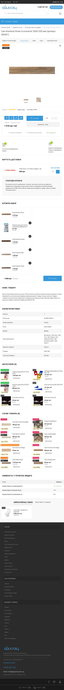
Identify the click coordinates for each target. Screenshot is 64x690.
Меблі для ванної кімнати (11, 544)
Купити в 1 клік (43, 125)
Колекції (6, 623)
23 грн (21, 401)
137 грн (53, 375)
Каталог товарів (9, 21)
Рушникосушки (8, 566)
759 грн (16, 425)
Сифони (6, 560)
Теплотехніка (7, 572)
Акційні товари (8, 596)
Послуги (6, 629)
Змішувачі (7, 551)
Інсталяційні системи (10, 532)
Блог (5, 635)
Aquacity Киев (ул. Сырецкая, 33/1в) (11, 490)
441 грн (53, 425)
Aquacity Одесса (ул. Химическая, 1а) (12, 494)
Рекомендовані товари (10, 593)
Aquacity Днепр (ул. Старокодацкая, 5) (12, 486)
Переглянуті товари (42, 503)
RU (14, 2)
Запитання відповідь (9, 638)
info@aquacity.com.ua (16, 672)
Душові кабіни (8, 547)
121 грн (53, 388)
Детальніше (16, 378)
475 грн (53, 438)
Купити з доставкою (58, 172)
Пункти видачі (8, 613)
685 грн (16, 388)
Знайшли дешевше (15, 133)
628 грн (48, 450)
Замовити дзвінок (56, 7)
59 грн (15, 450)
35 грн (53, 463)
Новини (6, 632)
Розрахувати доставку (34, 133)
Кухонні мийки (8, 563)
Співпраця (7, 617)
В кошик (52, 279)
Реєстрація (8, 2)
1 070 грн (16, 375)
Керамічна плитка (9, 535)
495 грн (21, 438)
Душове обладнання (9, 554)
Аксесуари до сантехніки (11, 569)
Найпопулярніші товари (23, 503)
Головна (6, 607)
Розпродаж (7, 590)
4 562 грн (22, 515)
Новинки (6, 584)
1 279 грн (21, 463)
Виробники (7, 620)
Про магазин (7, 610)
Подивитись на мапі (9, 663)
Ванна (6, 541)
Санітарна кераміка (9, 538)
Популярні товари (9, 587)
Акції (5, 626)
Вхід (2, 2)
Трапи (6, 557)
